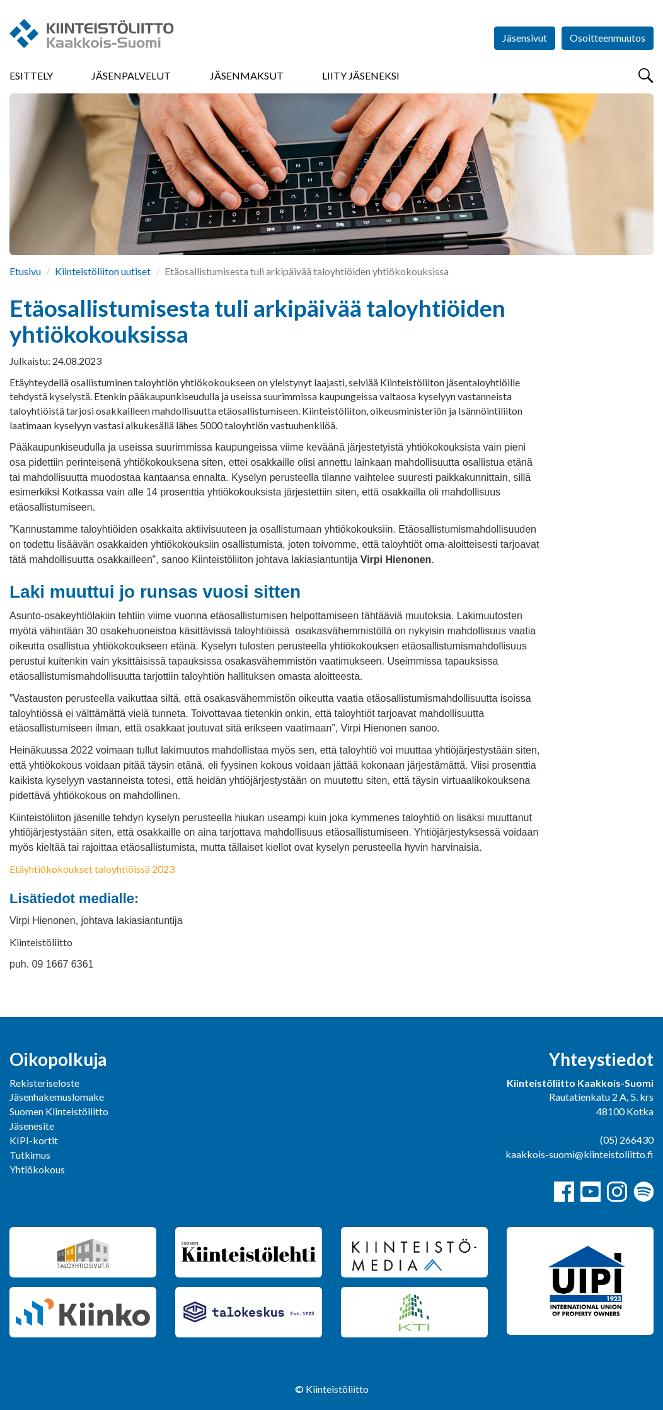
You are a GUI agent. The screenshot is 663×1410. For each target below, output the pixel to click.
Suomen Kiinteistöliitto (58, 1111)
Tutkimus (29, 1155)
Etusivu (25, 271)
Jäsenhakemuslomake (56, 1097)
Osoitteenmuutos (607, 38)
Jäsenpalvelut (131, 75)
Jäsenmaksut (247, 75)
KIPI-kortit (33, 1140)
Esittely (31, 75)
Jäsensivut (524, 38)
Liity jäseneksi (361, 75)
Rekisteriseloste (44, 1083)
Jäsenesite (31, 1126)
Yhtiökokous (37, 1169)
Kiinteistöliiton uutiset (103, 271)
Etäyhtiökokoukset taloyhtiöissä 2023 (92, 869)
